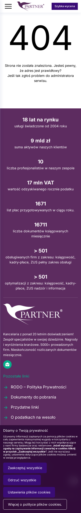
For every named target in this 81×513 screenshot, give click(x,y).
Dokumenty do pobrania (29, 397)
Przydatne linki (21, 407)
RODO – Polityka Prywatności (34, 387)
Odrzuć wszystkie (22, 480)
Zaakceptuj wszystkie (25, 468)
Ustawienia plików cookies (29, 492)
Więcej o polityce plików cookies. (35, 504)
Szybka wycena (65, 6)
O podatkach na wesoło (29, 417)
